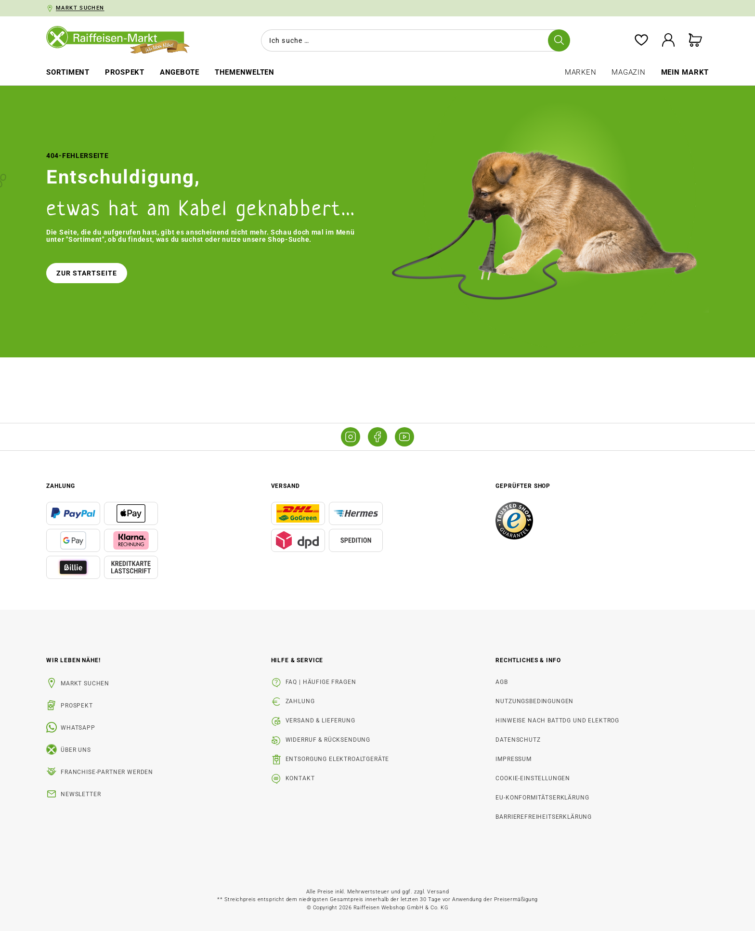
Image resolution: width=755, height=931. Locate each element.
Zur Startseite (86, 273)
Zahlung (300, 701)
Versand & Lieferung (320, 720)
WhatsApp (78, 727)
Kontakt (300, 778)
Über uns (76, 750)
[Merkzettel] (641, 40)
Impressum (513, 759)
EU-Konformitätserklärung (542, 797)
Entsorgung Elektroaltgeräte (338, 759)
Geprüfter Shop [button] (522, 486)
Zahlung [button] (60, 486)
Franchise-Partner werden (107, 772)
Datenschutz (517, 739)
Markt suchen (85, 683)
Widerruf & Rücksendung (328, 739)
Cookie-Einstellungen (532, 778)
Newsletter (81, 794)
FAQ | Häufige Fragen (321, 682)
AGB (501, 682)
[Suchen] (559, 40)
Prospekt (77, 705)
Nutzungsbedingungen (534, 701)
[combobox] (413, 40)
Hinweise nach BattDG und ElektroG (557, 720)
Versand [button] (285, 486)
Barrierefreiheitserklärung (543, 816)
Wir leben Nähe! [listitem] (73, 660)
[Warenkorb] (695, 40)
